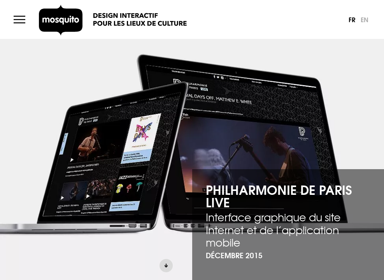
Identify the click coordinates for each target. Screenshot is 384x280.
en (364, 19)
